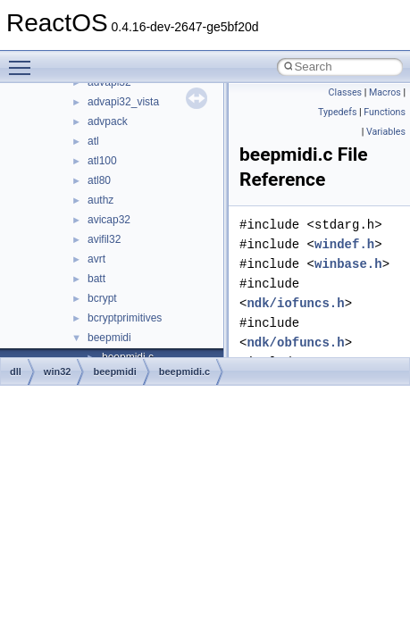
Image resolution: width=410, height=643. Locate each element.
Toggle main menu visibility (24, 60)
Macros (385, 92)
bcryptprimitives (125, 318)
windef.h (344, 244)
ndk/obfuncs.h (295, 342)
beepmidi (109, 337)
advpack (108, 121)
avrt (96, 259)
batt (96, 278)
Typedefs (337, 112)
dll (15, 371)
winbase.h (348, 263)
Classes (345, 92)
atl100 (102, 160)
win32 (57, 371)
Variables (386, 132)
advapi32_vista (123, 102)
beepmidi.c (184, 371)
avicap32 (109, 219)
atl (93, 141)
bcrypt (102, 298)
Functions (385, 112)
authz (100, 200)
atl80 (99, 180)
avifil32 (104, 239)
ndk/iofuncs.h (295, 303)
